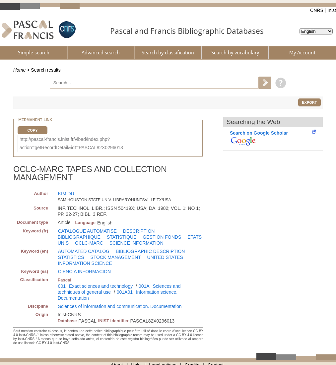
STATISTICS (71, 257)
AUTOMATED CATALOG (83, 251)
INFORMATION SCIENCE (85, 263)
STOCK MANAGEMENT (115, 257)
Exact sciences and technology (101, 286)
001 (62, 286)
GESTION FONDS (162, 237)
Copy (32, 130)
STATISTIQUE (122, 237)
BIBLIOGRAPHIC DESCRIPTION (150, 251)
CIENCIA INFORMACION (84, 271)
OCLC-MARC (89, 243)
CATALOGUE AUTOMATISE (87, 231)
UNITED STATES (165, 257)
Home (19, 70)
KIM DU (66, 193)
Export (309, 102)
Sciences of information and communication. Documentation (120, 306)
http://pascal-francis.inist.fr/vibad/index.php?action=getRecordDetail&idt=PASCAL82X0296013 (71, 143)
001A (144, 286)
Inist (331, 10)
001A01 (125, 292)
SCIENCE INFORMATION (136, 243)
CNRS (316, 10)
